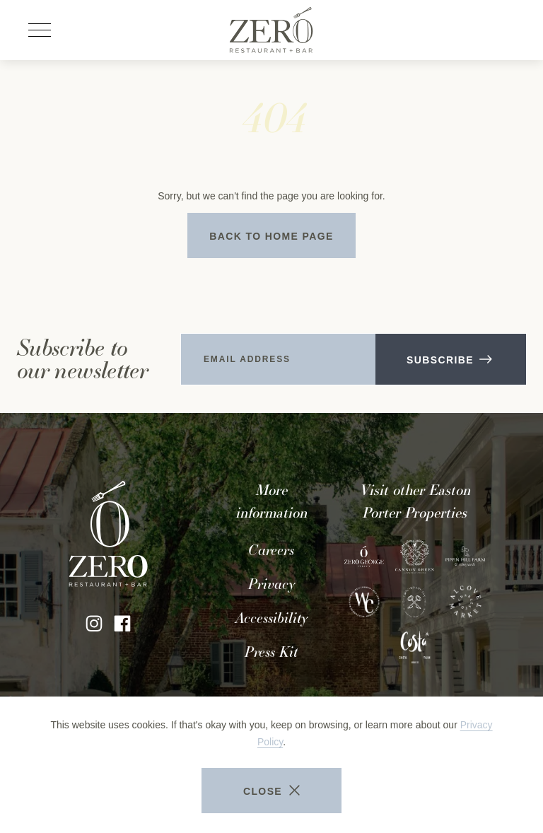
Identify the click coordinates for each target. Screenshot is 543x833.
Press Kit (271, 651)
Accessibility (271, 618)
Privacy (271, 584)
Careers (271, 550)
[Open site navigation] (39, 30)
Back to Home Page (271, 236)
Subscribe (449, 360)
